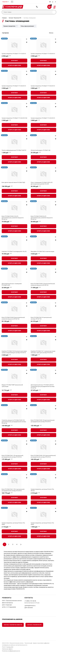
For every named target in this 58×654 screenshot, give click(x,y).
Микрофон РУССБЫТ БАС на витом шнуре (42, 251)
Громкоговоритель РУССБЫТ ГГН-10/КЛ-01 (14, 53)
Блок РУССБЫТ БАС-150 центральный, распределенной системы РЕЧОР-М (12, 456)
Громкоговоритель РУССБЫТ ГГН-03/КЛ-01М (14, 118)
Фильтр (51, 33)
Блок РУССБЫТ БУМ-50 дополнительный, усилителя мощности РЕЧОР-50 (13, 318)
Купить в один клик (14, 65)
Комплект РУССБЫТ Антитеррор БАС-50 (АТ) (14, 251)
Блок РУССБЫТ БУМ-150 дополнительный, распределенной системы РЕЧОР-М (43, 420)
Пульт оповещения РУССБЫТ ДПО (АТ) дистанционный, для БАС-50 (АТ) (42, 183)
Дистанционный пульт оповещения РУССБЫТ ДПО (12, 284)
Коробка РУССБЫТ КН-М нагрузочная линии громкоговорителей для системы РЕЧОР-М (14, 351)
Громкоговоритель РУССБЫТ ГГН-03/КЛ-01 (43, 118)
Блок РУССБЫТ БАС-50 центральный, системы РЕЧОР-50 (41, 318)
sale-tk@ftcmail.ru (30, 605)
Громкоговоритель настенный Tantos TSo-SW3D (42, 523)
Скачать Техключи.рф (34, 624)
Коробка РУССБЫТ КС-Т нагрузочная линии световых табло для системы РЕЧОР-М (43, 351)
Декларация (4, 38)
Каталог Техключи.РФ (15, 18)
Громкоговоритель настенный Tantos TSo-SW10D (42, 490)
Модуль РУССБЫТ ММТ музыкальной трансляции (12, 385)
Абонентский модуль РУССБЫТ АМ (40, 150)
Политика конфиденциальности (11, 651)
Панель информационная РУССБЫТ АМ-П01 (14, 150)
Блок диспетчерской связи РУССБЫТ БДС (13, 182)
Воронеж (5, 1)
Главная (4, 18)
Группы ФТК (9, 647)
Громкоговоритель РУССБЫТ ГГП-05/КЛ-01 (43, 53)
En (12, 1)
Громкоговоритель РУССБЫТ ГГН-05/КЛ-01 (14, 86)
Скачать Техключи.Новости (13, 624)
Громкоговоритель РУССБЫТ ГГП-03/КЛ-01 (43, 86)
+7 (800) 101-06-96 (37, 6)
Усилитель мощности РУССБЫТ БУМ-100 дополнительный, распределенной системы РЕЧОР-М (14, 421)
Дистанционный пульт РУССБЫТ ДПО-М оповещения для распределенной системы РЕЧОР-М (43, 386)
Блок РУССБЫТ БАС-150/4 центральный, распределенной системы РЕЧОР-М (13, 490)
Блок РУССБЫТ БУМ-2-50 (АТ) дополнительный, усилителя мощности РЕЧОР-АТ (13, 218)
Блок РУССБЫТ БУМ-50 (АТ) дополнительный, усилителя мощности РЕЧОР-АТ (42, 218)
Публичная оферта (7, 649)
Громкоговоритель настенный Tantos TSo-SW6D (13, 523)
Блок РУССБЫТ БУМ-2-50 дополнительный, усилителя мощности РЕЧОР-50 (43, 284)
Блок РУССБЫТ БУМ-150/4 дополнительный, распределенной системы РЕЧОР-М (43, 456)
